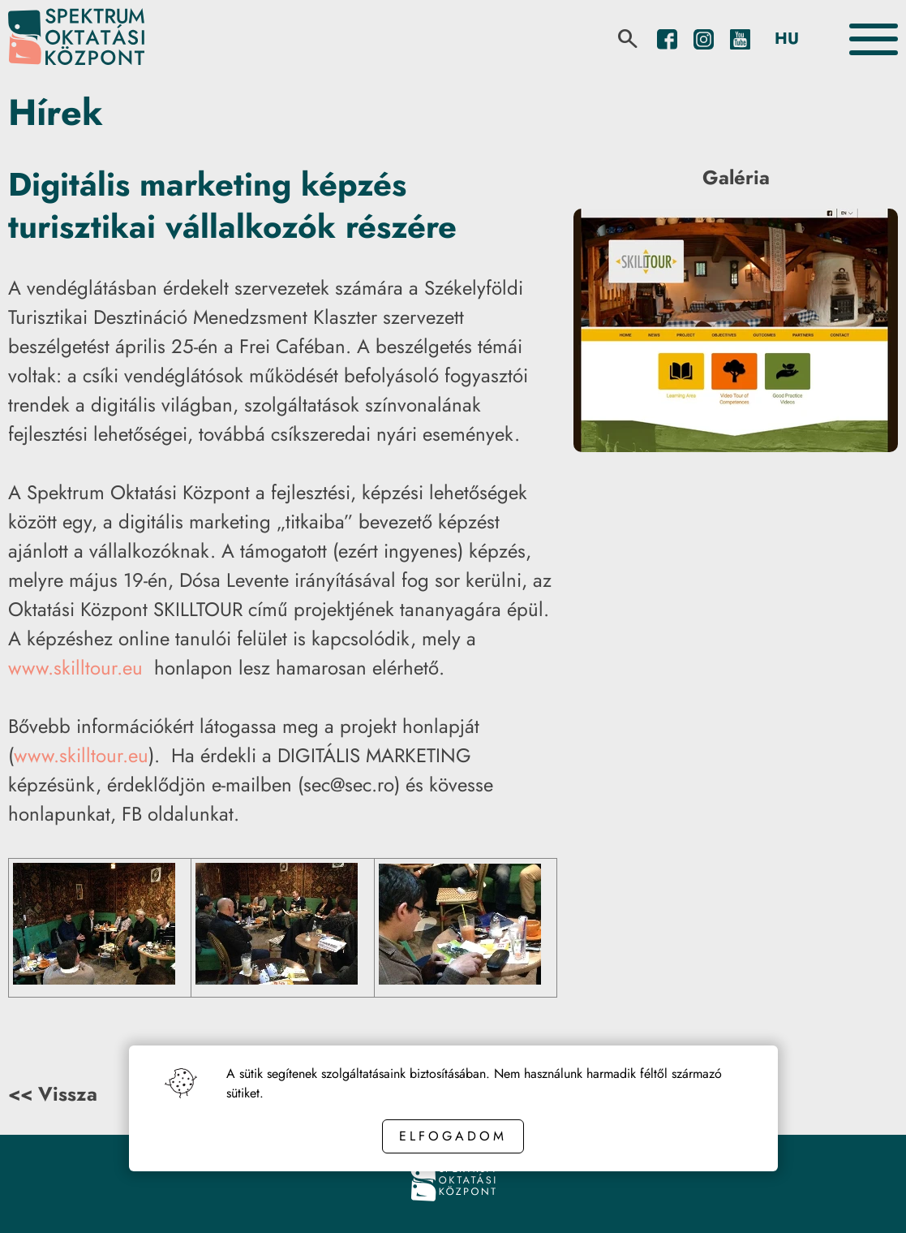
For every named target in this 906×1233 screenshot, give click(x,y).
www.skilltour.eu (75, 667)
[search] (628, 39)
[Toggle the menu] (873, 39)
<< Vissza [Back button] (52, 1094)
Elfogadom (453, 1136)
